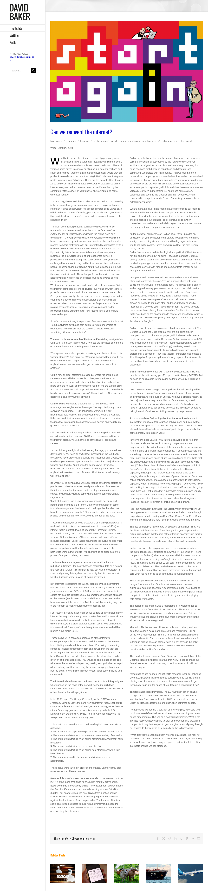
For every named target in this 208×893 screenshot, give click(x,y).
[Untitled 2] (126, 71)
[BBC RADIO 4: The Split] (62, 865)
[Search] (33, 70)
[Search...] (23, 70)
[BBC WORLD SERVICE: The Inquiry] (94, 865)
